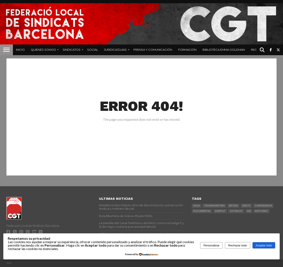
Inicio (20, 49)
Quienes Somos (43, 49)
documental (202, 211)
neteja (233, 205)
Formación (187, 49)
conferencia (263, 205)
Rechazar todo (237, 245)
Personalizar (212, 245)
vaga (196, 205)
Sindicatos (71, 49)
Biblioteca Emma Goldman (224, 49)
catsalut (236, 211)
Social (92, 49)
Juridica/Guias (115, 49)
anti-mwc (261, 211)
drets (246, 205)
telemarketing (214, 205)
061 (249, 211)
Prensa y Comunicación (152, 49)
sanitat (220, 211)
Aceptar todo (264, 245)
